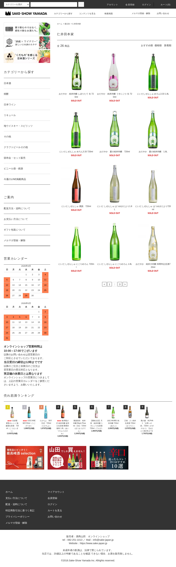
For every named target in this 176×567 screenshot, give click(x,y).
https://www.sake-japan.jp (93, 543)
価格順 (158, 45)
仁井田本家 (76, 24)
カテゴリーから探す (61, 13)
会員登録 (128, 4)
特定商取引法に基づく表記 (20, 510)
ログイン (144, 4)
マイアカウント (56, 491)
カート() (163, 4)
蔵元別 (67, 24)
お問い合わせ (161, 13)
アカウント (110, 4)
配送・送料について (16, 504)
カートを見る (55, 510)
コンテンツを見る (85, 13)
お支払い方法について (16, 219)
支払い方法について (16, 498)
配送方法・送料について (17, 208)
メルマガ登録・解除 (139, 13)
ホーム (59, 24)
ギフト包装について (14, 229)
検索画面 (106, 13)
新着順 (167, 45)
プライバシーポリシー (18, 516)
